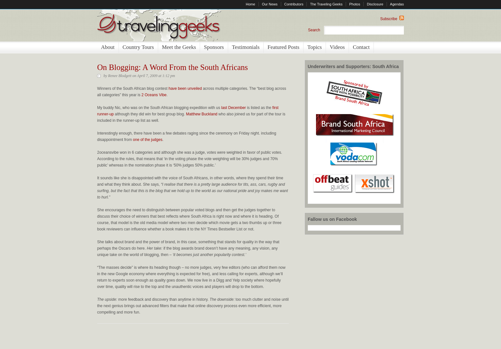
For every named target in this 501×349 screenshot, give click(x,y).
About (108, 47)
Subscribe (392, 19)
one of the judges (147, 139)
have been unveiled (185, 88)
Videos (337, 47)
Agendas (397, 4)
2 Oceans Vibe (154, 95)
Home (250, 4)
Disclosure (375, 4)
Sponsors (214, 47)
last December (233, 107)
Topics (314, 47)
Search (314, 30)
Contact (361, 47)
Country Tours (138, 47)
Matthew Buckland (201, 114)
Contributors (294, 4)
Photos (354, 4)
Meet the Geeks (179, 47)
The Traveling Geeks (326, 4)
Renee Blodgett (119, 76)
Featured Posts (283, 47)
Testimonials (246, 47)
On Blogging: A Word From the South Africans (172, 67)
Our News (270, 4)
